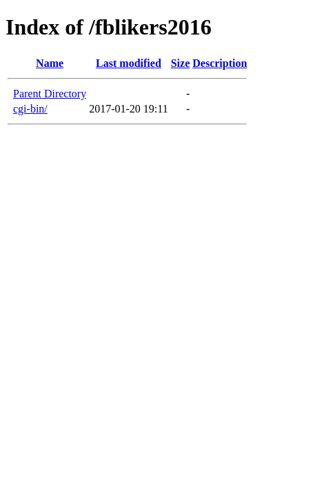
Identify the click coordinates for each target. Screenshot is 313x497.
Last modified (128, 63)
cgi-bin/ (30, 109)
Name (49, 63)
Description (219, 63)
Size (180, 63)
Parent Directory (49, 93)
